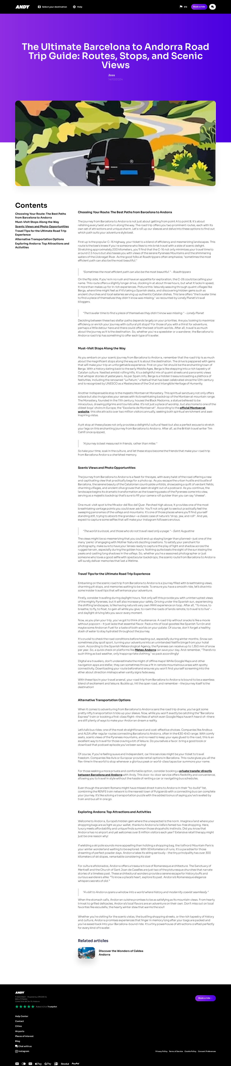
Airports (19, 1031)
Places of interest (24, 1036)
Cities (18, 1026)
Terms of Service (176, 1051)
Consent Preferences (207, 1051)
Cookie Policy (190, 1051)
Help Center (21, 1016)
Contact (19, 1021)
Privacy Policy (161, 1051)
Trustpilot (52, 1007)
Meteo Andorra (145, 650)
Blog (17, 1041)
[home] (22, 7)
